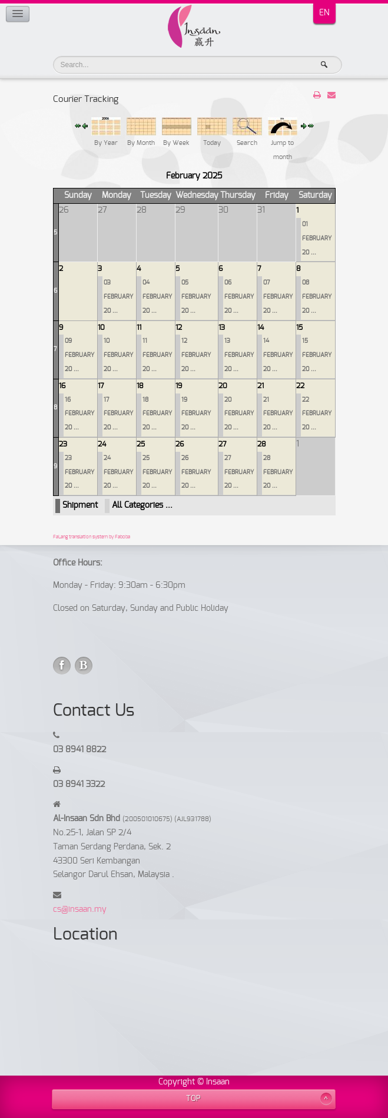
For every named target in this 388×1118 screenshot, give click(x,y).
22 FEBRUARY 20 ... (316, 414)
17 (101, 385)
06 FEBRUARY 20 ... (239, 297)
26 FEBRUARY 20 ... (196, 472)
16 (62, 385)
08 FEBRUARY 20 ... (316, 297)
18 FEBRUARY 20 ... (157, 414)
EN (324, 13)
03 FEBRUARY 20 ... (118, 297)
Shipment (80, 505)
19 (178, 385)
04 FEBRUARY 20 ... (157, 297)
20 (222, 385)
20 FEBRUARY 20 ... (239, 414)
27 (222, 444)
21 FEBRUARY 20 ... (278, 414)
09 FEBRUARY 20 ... (79, 355)
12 (178, 327)
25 (141, 444)
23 (63, 444)
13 (221, 327)
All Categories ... (142, 505)
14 (260, 327)
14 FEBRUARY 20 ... (278, 355)
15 (299, 327)
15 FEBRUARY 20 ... (316, 355)
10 (101, 327)
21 (260, 385)
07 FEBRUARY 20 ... (278, 297)
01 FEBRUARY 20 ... (316, 238)
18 (140, 385)
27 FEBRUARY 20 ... (239, 472)
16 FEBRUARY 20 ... (79, 414)
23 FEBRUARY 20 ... (79, 472)
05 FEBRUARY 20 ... (196, 297)
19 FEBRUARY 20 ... (196, 414)
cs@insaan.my (80, 909)
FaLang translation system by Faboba (91, 537)
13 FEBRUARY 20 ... (239, 355)
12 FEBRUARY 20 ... (196, 355)
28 (261, 444)
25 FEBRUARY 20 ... (157, 472)
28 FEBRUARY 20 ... (278, 472)
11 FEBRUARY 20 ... (157, 355)
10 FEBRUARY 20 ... (118, 355)
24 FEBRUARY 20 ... (118, 472)
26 (179, 444)
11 (139, 327)
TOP (193, 1099)
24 (102, 444)
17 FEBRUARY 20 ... (118, 414)
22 (300, 385)
